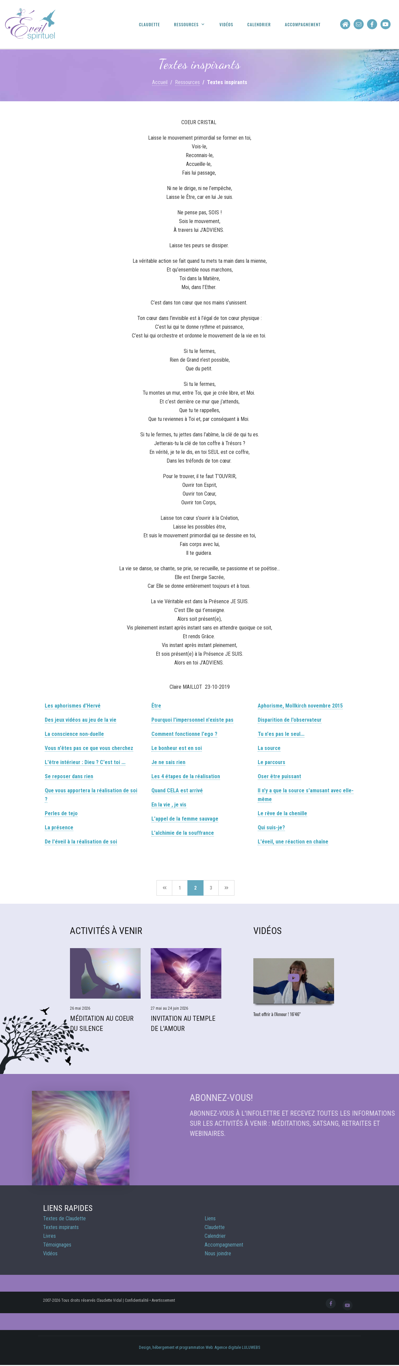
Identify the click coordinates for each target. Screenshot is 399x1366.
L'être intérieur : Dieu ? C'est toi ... (85, 762)
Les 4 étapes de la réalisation (185, 776)
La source (269, 748)
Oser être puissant (279, 776)
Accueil (160, 82)
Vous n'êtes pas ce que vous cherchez (89, 748)
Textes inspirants (61, 1227)
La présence (59, 827)
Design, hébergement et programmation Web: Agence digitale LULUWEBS (199, 1347)
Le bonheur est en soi (176, 748)
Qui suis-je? (271, 827)
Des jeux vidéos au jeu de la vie (80, 720)
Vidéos (226, 24)
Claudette (149, 24)
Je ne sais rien (168, 762)
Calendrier (259, 24)
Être (156, 706)
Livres (49, 1236)
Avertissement (163, 1300)
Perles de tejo (61, 813)
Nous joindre (218, 1253)
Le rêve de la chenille (282, 813)
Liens (210, 1218)
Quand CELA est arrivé (177, 790)
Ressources (186, 24)
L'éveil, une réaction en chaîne (293, 841)
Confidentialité (136, 1300)
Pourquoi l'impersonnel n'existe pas (192, 720)
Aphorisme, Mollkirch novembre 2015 (300, 706)
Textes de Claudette (64, 1218)
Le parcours (271, 762)
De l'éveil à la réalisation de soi (81, 841)
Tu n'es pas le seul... (281, 734)
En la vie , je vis (168, 804)
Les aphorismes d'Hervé (73, 706)
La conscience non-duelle (74, 734)
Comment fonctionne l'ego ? (184, 734)
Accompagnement (303, 24)
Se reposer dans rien (69, 776)
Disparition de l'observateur (290, 720)
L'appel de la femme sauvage (184, 819)
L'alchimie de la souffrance (182, 833)
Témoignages (57, 1245)
